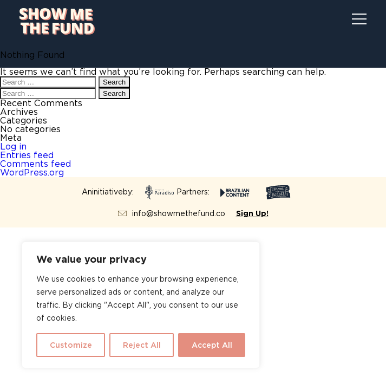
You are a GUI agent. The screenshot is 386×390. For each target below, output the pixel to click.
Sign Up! (252, 213)
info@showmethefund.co (178, 213)
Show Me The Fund (57, 21)
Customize (71, 345)
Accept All (212, 345)
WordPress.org (32, 172)
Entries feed (27, 155)
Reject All (142, 345)
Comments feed (35, 164)
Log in (13, 146)
